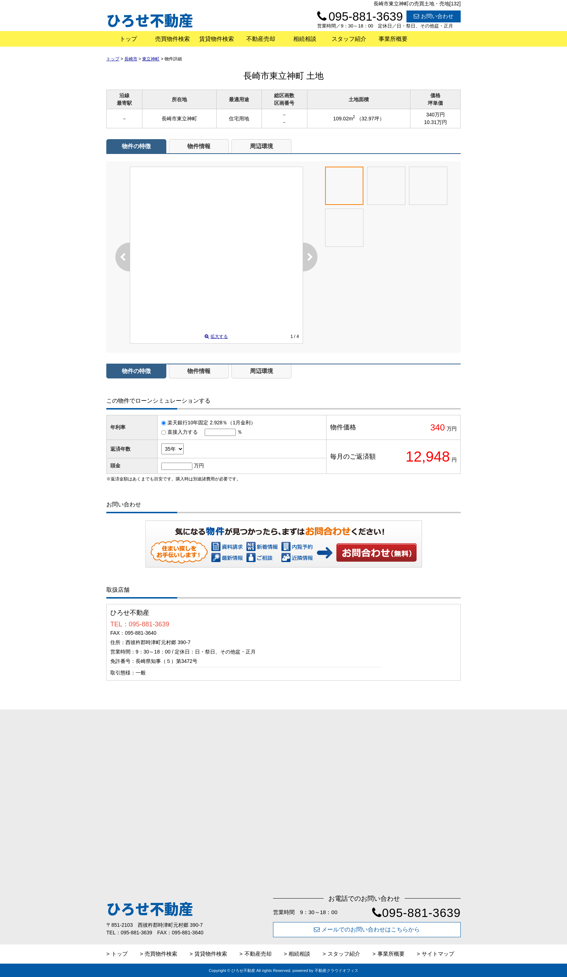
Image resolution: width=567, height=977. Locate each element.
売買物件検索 (172, 39)
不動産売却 (260, 39)
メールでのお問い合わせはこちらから (367, 929)
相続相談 (304, 39)
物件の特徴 (136, 146)
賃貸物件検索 (216, 39)
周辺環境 (261, 146)
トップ (128, 39)
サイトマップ (438, 954)
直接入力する (182, 432)
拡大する (216, 336)
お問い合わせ (433, 16)
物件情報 (198, 146)
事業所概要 (393, 39)
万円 (199, 465)
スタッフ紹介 (349, 39)
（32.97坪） (370, 118)
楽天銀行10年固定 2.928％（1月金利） (211, 422)
